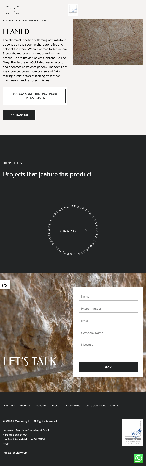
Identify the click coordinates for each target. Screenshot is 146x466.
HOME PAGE (9, 405)
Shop (17, 20)
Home (7, 20)
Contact (115, 405)
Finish (29, 20)
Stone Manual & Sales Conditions (86, 405)
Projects (56, 405)
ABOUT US (25, 405)
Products (40, 405)
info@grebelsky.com (15, 452)
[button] (5, 284)
